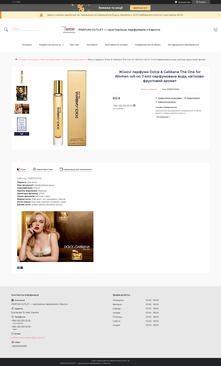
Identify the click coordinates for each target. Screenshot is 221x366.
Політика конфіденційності (148, 363)
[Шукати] (6, 30)
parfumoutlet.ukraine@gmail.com (28, 337)
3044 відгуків (184, 2)
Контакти (92, 44)
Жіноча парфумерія (50, 59)
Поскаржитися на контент (123, 363)
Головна (27, 44)
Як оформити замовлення (183, 44)
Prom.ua (126, 361)
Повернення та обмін (148, 44)
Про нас (74, 44)
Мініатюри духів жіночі (74, 59)
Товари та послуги (50, 44)
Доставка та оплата (116, 44)
